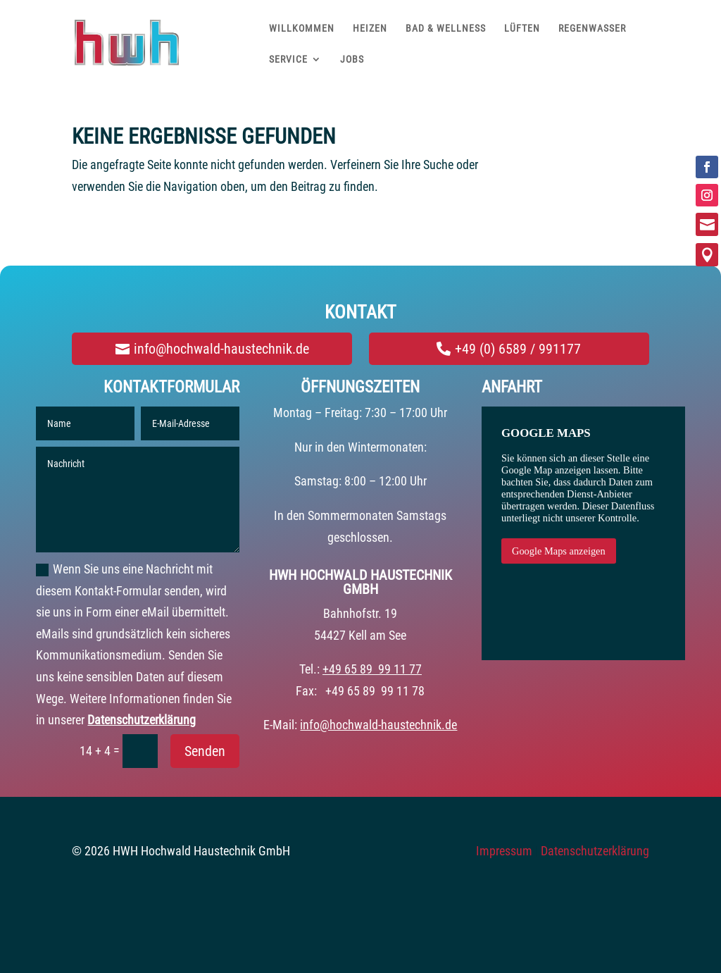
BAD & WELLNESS (446, 28)
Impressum (504, 850)
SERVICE (288, 59)
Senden (204, 751)
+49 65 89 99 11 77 (372, 669)
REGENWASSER (592, 28)
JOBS (352, 59)
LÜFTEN (522, 28)
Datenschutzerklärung (141, 719)
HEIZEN (370, 28)
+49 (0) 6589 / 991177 (518, 348)
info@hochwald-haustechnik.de (221, 348)
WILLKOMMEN (301, 28)
